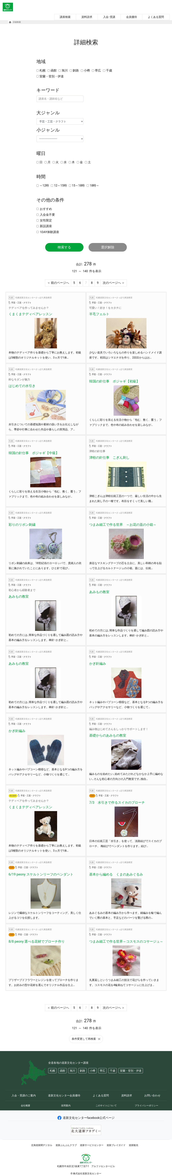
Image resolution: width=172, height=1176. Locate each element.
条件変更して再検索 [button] (86, 1038)
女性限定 (46, 220)
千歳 (109, 70)
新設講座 (46, 226)
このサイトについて (106, 1105)
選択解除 (107, 247)
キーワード (48, 90)
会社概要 (25, 1105)
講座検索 (65, 17)
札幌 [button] (52, 1070)
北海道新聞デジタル (41, 1145)
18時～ (94, 185)
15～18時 (78, 185)
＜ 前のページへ (58, 282)
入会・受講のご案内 (24, 1095)
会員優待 (131, 17)
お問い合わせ (152, 1095)
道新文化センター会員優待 (64, 1095)
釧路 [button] (82, 1070)
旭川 (65, 70)
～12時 (44, 185)
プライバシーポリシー (146, 1105)
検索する (64, 247)
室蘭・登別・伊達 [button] (130, 1070)
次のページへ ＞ (114, 282)
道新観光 (133, 1145)
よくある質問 (156, 17)
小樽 (87, 70)
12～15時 (60, 185)
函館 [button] (62, 1070)
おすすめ (46, 209)
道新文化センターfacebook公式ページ (86, 1118)
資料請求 (86, 17)
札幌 (42, 70)
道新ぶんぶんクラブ (66, 1145)
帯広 (98, 70)
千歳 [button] (112, 1070)
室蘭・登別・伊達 (51, 76)
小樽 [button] (92, 1070)
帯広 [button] (102, 1070)
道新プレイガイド (116, 1145)
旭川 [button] (72, 1070)
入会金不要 (47, 214)
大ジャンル (48, 113)
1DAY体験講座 (49, 232)
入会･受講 (109, 17)
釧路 (76, 70)
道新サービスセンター (91, 1145)
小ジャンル (48, 130)
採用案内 (66, 1105)
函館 (54, 70)
